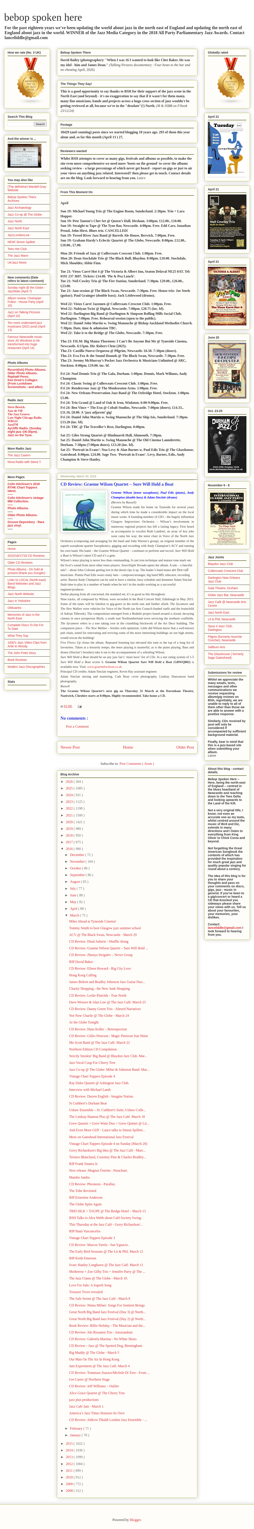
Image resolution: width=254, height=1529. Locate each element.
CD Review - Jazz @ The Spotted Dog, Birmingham (105, 1346)
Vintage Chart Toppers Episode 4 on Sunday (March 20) (108, 1144)
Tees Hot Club (17, 249)
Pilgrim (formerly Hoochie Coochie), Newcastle (225, 638)
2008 (70, 1490)
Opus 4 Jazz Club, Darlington (220, 628)
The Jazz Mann (18, 255)
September (78, 875)
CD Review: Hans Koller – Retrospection (98, 1029)
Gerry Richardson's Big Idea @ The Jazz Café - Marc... (107, 1150)
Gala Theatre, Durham (223, 588)
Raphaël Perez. (18, 376)
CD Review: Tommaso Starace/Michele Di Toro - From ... (109, 1373)
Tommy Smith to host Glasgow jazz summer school (105, 928)
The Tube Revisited (82, 1191)
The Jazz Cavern (19, 455)
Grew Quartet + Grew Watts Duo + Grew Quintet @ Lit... (109, 1123)
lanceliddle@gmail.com (224, 927)
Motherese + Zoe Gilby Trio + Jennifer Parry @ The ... (107, 1271)
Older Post (185, 747)
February (76, 1428)
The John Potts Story (22, 653)
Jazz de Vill (15, 410)
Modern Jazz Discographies (26, 666)
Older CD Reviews (20, 562)
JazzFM (13, 424)
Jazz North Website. (21, 594)
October (76, 868)
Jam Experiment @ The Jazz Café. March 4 (99, 1366)
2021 (70, 815)
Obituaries (14, 607)
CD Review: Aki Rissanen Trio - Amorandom (100, 1332)
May (73, 902)
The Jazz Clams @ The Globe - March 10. (98, 1278)
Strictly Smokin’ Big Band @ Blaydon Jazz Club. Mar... (108, 1056)
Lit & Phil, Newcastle (222, 619)
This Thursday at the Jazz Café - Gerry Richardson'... (106, 1224)
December (77, 855)
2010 (70, 1477)
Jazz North (15, 221)
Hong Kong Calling (82, 975)
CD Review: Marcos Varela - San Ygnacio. (99, 1245)
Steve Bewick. (16, 407)
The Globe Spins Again (85, 1204)
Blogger (135, 1520)
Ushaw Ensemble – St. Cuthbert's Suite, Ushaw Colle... (107, 1110)
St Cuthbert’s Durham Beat (88, 1103)
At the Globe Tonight (84, 1022)
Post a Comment (77, 726)
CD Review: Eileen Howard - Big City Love (100, 968)
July (73, 888)
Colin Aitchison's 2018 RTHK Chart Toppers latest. (24, 487)
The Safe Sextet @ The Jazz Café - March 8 (99, 1298)
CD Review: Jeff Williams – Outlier (94, 1386)
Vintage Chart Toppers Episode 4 (92, 1076)
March (75, 915)
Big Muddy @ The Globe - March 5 (94, 1352)
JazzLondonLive (18, 235)
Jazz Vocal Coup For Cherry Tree (92, 1062)
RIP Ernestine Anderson (86, 1197)
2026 (70, 781)
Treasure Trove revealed (86, 1292)
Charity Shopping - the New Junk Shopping (99, 988)
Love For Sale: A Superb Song (90, 1285)
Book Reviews (17, 660)
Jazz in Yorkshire (19, 601)
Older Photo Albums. (23, 373)
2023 (70, 801)
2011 (69, 1470)
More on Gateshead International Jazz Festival (101, 1137)
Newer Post (70, 747)
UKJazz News (17, 262)
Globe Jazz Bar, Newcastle (226, 595)
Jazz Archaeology (19, 207)
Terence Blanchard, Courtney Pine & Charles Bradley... (107, 1157)
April (74, 908)
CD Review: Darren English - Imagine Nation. (101, 1096)
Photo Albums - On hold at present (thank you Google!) (26, 571)
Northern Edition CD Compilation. (93, 1049)
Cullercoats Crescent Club (225, 571)
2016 (70, 849)
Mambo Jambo (79, 1177)
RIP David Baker (81, 962)
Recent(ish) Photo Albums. (27, 369)
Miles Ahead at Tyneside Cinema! (92, 921)
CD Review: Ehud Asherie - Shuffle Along (98, 941)
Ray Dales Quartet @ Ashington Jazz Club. (99, 1083)
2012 (70, 1464)
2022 (70, 808)
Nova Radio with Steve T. (24, 462)
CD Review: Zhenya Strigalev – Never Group (101, 955)
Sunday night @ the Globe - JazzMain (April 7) (26, 289)
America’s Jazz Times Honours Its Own (96, 1413)
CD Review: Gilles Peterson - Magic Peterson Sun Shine (108, 1036)
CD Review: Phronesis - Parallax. (92, 1184)
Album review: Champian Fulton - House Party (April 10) (25, 301)
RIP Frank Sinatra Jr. (83, 1164)
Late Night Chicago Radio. (25, 417)
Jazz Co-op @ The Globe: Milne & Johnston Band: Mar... (109, 1069)
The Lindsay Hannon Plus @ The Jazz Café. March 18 (107, 1117)
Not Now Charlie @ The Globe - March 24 (99, 1015)
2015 (70, 1443)
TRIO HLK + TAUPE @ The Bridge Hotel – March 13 (107, 1211)
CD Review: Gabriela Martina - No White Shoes (103, 1339)
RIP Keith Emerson (82, 1258)
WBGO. (13, 421)
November (78, 861)
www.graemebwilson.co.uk (104, 666)
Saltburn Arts (216, 647)
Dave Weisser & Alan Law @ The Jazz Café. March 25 (107, 1002)
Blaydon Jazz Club (220, 564)
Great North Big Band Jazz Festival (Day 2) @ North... (107, 1319)
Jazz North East (18, 228)
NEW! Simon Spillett (21, 242)
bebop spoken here (43, 17)
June (73, 895)
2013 (70, 1457)
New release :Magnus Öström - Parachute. (98, 1170)
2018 (70, 835)
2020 (70, 822)
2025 (70, 788)
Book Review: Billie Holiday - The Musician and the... (107, 1325)
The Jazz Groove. (19, 414)
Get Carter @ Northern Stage (89, 1379)
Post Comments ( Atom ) (136, 763)
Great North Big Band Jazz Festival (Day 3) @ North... (107, 1312)
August (75, 881)
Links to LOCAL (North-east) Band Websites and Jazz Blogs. (27, 583)
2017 (70, 842)
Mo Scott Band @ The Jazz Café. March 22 (99, 1042)
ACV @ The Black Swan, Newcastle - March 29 (103, 935)
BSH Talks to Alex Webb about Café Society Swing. (105, 1218)
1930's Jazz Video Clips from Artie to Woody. (27, 644)
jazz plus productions (84, 1400)
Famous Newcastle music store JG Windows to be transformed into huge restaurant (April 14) (25, 342)
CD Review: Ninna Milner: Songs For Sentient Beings (107, 1305)
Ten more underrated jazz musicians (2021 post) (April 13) (26, 326)
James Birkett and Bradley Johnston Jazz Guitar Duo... (107, 982)
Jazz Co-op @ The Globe (25, 214)
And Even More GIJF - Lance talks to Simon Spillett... (107, 1130)
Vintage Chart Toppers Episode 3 (92, 1238)
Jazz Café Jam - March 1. (86, 1406)
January (76, 1435)
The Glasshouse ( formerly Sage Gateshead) (226, 655)
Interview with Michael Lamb (90, 1089)
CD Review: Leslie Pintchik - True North (97, 995)
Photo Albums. (18, 508)
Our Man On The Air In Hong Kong (94, 1359)
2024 (70, 795)
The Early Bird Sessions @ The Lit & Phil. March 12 (106, 1251)
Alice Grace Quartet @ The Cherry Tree (97, 1393)
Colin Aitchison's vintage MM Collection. (26, 499)
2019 (70, 829)
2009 (70, 1484)
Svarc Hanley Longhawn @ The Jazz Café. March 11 (106, 1265)
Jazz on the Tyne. (20, 435)
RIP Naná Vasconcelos (85, 1231)
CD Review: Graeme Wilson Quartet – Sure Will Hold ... (108, 948)
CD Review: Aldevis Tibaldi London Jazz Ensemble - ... (108, 1420)
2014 (70, 1450)
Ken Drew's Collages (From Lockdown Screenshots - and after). (25, 383)
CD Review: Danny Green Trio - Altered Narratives (105, 1009)
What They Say (18, 635)
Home (128, 747)
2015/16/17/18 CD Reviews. (26, 555)
